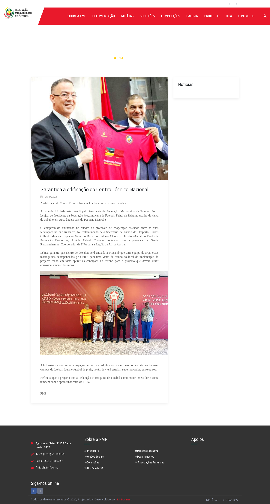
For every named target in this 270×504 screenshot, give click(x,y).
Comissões (91, 462)
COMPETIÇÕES (170, 16)
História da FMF (94, 468)
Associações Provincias (149, 462)
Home (119, 58)
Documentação (103, 16)
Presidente (91, 451)
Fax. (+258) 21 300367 (49, 461)
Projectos (211, 16)
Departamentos (144, 456)
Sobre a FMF (77, 16)
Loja (229, 16)
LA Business (124, 499)
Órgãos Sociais (94, 456)
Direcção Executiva (146, 451)
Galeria (192, 16)
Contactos (246, 16)
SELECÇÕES (147, 16)
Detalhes (151, 58)
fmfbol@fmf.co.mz (47, 467)
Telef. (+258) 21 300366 (50, 454)
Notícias (127, 16)
